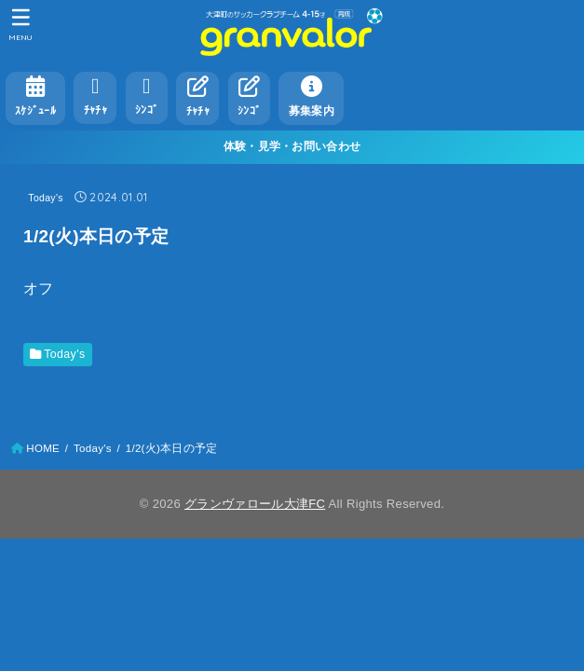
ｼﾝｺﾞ (146, 95)
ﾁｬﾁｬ (95, 95)
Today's (45, 197)
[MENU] (21, 24)
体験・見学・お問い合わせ (292, 146)
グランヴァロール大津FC (254, 504)
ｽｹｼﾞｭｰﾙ (35, 95)
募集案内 (311, 95)
